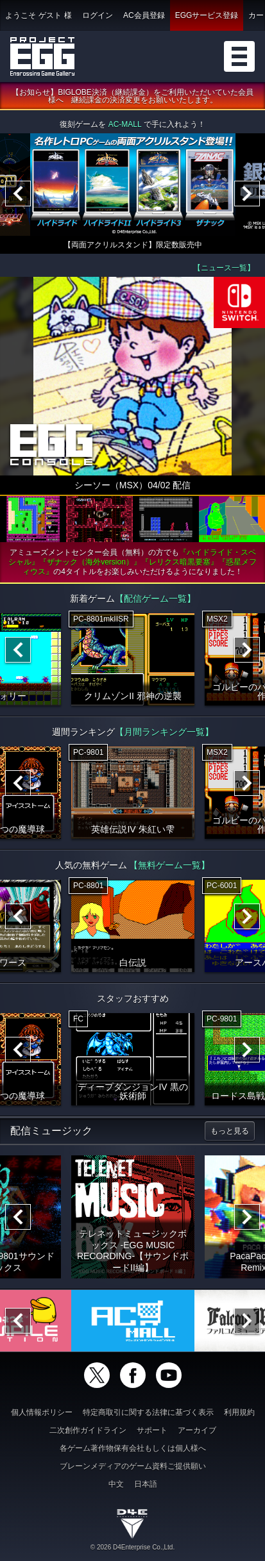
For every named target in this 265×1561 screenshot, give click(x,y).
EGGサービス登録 (207, 15)
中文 (116, 1484)
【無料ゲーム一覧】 (169, 865)
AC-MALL (125, 124)
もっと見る (229, 1131)
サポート (152, 1430)
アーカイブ (197, 1430)
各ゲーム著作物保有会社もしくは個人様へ (133, 1448)
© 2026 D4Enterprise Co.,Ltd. (132, 1547)
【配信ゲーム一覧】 (155, 598)
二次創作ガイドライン (87, 1430)
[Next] (247, 193)
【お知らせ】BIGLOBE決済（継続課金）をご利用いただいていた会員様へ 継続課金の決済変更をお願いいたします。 (132, 96)
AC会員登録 (144, 15)
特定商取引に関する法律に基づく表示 (148, 1412)
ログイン (97, 15)
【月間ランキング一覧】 (164, 732)
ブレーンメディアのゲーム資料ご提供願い (133, 1466)
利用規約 (239, 1412)
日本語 (145, 1484)
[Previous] (18, 193)
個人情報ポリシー (42, 1412)
